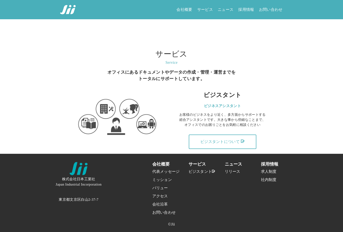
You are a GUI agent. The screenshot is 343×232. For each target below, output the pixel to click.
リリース (232, 171)
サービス (205, 9)
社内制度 (269, 180)
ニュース (225, 9)
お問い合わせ (271, 9)
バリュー (160, 188)
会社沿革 (160, 204)
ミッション (160, 180)
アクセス (160, 196)
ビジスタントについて (222, 141)
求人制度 (269, 171)
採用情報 (246, 9)
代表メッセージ (160, 171)
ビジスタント (197, 171)
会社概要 (184, 9)
